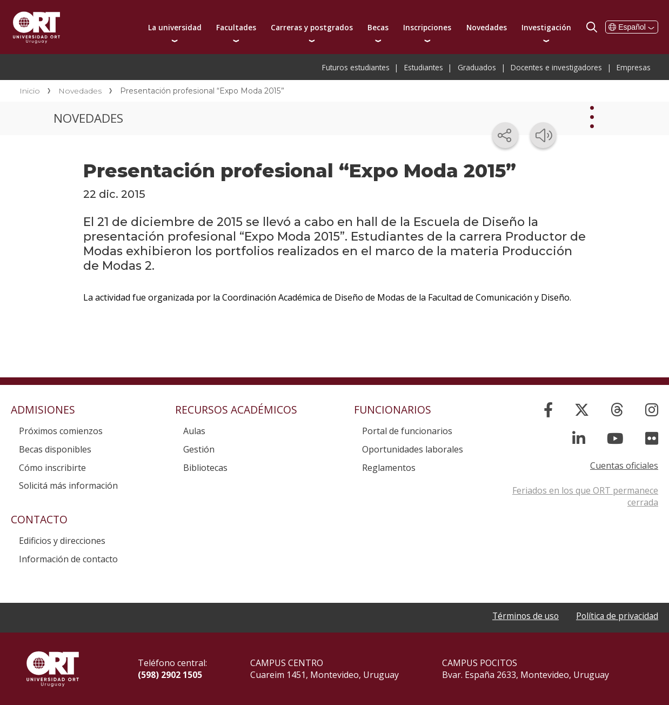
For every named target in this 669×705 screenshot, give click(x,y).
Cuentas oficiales (624, 465)
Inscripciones (427, 27)
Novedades (486, 27)
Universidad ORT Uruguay (36, 27)
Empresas (634, 67)
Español (631, 27)
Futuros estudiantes (356, 67)
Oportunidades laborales (412, 449)
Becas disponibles (55, 449)
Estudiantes (423, 67)
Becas (378, 27)
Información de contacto (68, 559)
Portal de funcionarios (407, 431)
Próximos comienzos (61, 431)
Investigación (546, 27)
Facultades (236, 27)
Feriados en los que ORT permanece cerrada (585, 496)
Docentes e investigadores (556, 67)
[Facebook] (548, 409)
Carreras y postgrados (312, 27)
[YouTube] (615, 438)
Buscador (591, 27)
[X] (581, 409)
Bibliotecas (205, 468)
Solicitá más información (68, 485)
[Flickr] (651, 438)
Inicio (29, 91)
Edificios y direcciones (62, 541)
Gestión (199, 449)
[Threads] (617, 409)
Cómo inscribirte (52, 468)
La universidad (175, 27)
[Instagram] (651, 409)
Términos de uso (522, 616)
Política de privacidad (616, 616)
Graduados (477, 67)
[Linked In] (578, 438)
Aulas (194, 431)
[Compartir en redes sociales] (505, 135)
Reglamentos (389, 468)
